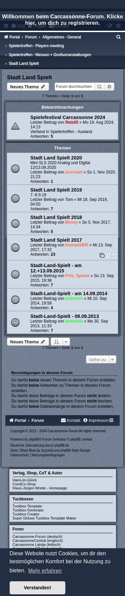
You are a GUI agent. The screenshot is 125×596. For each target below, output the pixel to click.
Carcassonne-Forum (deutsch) (37, 536)
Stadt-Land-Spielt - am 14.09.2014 (68, 293)
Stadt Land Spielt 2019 (56, 190)
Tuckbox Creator (26, 514)
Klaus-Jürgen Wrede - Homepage (40, 488)
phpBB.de (61, 445)
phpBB (34, 439)
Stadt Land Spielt (29, 77)
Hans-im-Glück (25, 480)
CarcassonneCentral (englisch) (38, 541)
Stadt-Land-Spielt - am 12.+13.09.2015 (56, 268)
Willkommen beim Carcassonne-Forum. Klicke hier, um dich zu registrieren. (62, 19)
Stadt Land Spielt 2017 (56, 240)
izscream (74, 172)
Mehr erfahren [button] (45, 571)
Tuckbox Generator (28, 510)
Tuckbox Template (27, 506)
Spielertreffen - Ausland (71, 131)
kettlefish (74, 298)
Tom (69, 199)
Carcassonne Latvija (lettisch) (37, 545)
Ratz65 (71, 122)
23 (53, 254)
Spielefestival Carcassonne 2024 (67, 117)
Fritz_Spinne (77, 275)
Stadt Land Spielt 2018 (56, 217)
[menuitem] (119, 37)
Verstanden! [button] (37, 587)
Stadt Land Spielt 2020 (56, 157)
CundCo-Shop (24, 484)
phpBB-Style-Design (75, 450)
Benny (71, 222)
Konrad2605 (76, 245)
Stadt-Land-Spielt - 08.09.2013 (64, 316)
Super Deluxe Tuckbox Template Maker (45, 518)
